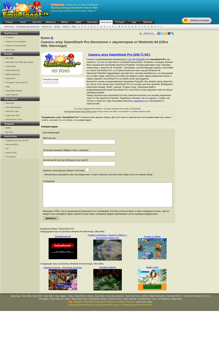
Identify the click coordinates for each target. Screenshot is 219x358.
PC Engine (119, 22)
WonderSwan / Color (14, 119)
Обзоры (57, 27)
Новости (66, 27)
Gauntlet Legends (107, 272)
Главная (9, 22)
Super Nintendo (12, 95)
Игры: (74, 27)
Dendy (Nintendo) (13, 70)
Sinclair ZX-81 (11, 153)
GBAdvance (51, 22)
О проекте (10, 37)
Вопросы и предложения (16, 46)
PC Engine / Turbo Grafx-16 (17, 82)
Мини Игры (92, 22)
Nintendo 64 (106, 22)
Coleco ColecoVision (77, 301)
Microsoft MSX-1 (12, 144)
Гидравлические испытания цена (80, 111)
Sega (134, 22)
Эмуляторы (15, 301)
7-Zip (129, 59)
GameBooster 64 (63, 241)
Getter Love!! (152, 272)
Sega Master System (14, 91)
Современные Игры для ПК (17, 140)
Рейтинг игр (47, 27)
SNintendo (147, 22)
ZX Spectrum (11, 157)
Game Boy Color (12, 111)
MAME (78, 22)
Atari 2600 (10, 58)
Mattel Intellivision (13, 74)
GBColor (64, 22)
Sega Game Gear (13, 115)
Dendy (23, 22)
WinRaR (140, 59)
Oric (7, 149)
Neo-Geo (9, 132)
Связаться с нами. (144, 307)
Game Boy (36, 22)
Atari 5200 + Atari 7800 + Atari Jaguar (49, 301)
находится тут (140, 101)
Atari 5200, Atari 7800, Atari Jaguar (19, 62)
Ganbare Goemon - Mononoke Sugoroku (63, 272)
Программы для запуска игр (27, 27)
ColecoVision (11, 66)
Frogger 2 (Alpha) (152, 241)
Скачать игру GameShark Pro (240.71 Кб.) (119, 54)
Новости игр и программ (16, 41)
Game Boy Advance (13, 107)
